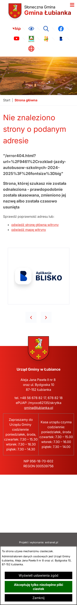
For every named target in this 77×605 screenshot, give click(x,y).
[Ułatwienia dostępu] (31, 29)
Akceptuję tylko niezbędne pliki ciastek (38, 587)
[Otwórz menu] (72, 5)
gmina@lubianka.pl (38, 408)
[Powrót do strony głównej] (6, 100)
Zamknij (38, 598)
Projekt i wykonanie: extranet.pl (38, 542)
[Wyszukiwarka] (46, 29)
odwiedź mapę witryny (28, 230)
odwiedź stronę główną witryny (35, 225)
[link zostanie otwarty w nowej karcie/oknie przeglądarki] (16, 29)
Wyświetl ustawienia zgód (38, 575)
